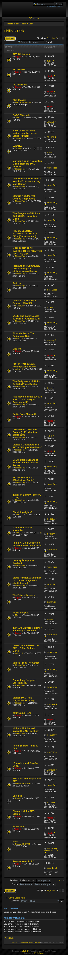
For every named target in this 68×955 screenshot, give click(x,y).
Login (37, 18)
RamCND (19, 685)
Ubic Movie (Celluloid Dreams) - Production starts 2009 (25, 432)
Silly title (17, 795)
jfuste (49, 61)
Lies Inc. (17, 348)
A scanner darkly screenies (22, 529)
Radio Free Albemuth (24, 414)
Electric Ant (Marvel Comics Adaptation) (24, 197)
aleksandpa (20, 286)
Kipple (18, 57)
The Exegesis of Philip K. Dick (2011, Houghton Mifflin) (27, 216)
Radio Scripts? (21, 612)
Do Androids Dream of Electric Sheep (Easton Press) (25, 462)
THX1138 (19, 118)
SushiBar (19, 138)
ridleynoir (19, 338)
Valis (15, 841)
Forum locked (10, 38)
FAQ (30, 18)
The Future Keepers (24, 595)
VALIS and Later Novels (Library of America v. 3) (26, 317)
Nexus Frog (20, 169)
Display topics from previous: (30, 880)
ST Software (39, 953)
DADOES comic (21, 115)
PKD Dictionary (21, 54)
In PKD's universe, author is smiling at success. (27, 629)
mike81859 (52, 549)
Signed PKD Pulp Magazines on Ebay (24, 699)
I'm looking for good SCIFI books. (24, 681)
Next (60, 880)
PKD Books (19, 69)
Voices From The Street (26, 662)
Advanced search (55, 7)
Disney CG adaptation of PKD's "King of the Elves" (27, 446)
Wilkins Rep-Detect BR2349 (51, 849)
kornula (50, 307)
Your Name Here (22, 713)
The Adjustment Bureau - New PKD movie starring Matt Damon (27, 181)
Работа (17, 283)
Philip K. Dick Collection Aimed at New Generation (27, 544)
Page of (52, 38)
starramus (51, 602)
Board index (13, 24)
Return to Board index (15, 898)
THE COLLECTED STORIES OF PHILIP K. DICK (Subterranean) (25, 234)
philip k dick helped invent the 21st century (26, 729)
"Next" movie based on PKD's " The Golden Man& (26, 648)
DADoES (17, 145)
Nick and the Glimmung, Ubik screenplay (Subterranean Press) (26, 268)
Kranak (18, 798)
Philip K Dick (27, 24)
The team (15, 942)
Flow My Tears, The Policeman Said (23, 334)
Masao (18, 615)
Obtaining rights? (22, 512)
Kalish (49, 436)
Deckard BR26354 (23, 102)
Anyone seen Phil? (23, 861)
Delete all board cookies (30, 942)
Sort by (22, 884)
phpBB (25, 951)
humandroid (52, 652)
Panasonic (18, 826)
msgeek (50, 340)
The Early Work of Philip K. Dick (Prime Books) (26, 382)
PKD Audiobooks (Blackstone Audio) (23, 478)
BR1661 (50, 122)
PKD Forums (20, 84)
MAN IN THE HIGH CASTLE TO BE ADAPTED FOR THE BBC (27, 251)
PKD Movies (19, 100)
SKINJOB (19, 306)
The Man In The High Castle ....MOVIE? (24, 302)
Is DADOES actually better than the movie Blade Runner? (25, 133)
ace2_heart (52, 868)
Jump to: (15, 901)
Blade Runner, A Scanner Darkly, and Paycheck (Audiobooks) (27, 580)
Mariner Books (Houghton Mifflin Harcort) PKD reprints (27, 164)
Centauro (51, 770)
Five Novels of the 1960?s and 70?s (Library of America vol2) (27, 399)
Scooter (18, 148)
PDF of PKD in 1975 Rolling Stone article (24, 365)
